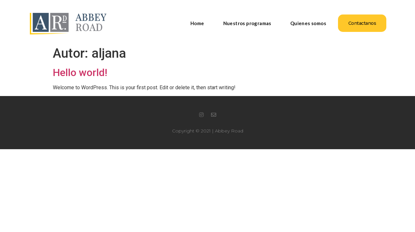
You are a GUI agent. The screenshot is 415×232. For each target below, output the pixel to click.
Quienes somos (308, 23)
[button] (362, 23)
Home (197, 23)
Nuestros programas (247, 23)
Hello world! (80, 72)
